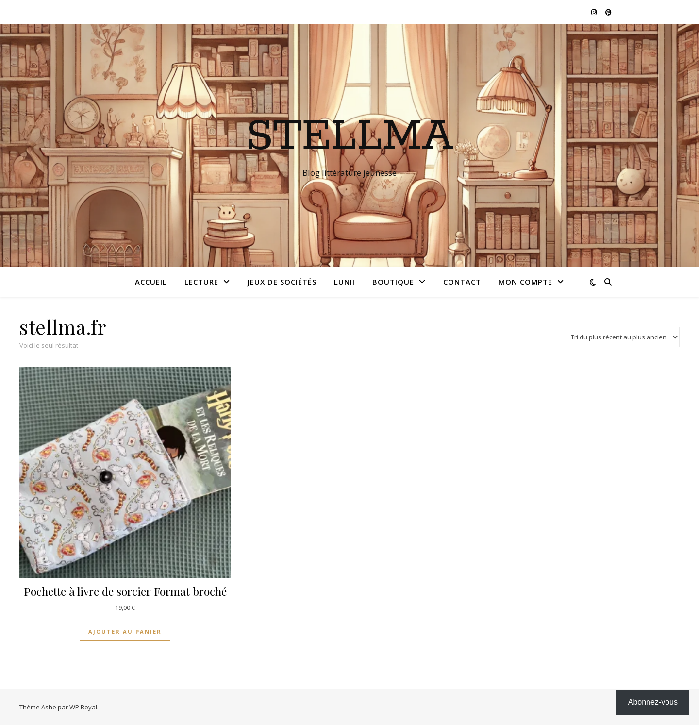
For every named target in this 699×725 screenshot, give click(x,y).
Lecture (201, 282)
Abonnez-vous (653, 702)
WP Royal (83, 707)
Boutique (393, 282)
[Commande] (622, 337)
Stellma (350, 137)
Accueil (151, 282)
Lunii (344, 282)
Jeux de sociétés (282, 282)
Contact (462, 282)
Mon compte (525, 282)
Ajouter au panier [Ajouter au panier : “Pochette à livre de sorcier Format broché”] (125, 631)
